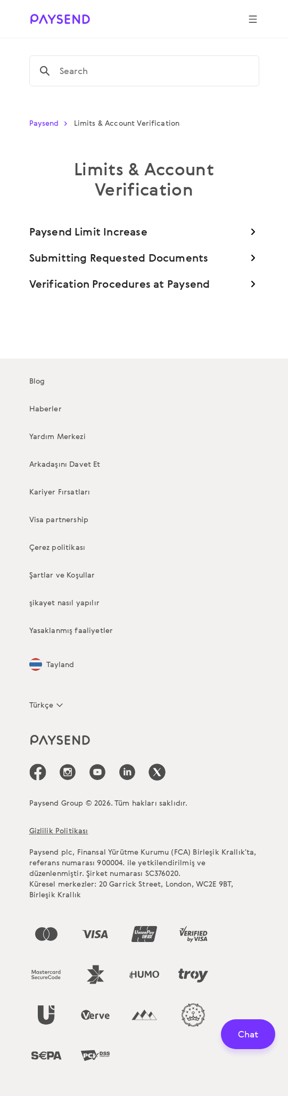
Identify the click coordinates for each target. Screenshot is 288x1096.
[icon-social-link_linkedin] (127, 772)
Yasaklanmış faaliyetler (71, 630)
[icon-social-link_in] (67, 772)
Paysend (50, 123)
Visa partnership (59, 519)
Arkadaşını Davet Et (65, 464)
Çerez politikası (57, 547)
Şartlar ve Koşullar (62, 575)
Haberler (45, 408)
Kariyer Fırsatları (59, 491)
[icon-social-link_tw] (157, 772)
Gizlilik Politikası (58, 830)
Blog (37, 381)
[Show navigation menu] (253, 19)
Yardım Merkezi (57, 436)
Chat (248, 1034)
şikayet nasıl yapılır (64, 602)
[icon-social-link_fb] (37, 772)
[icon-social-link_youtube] (97, 772)
